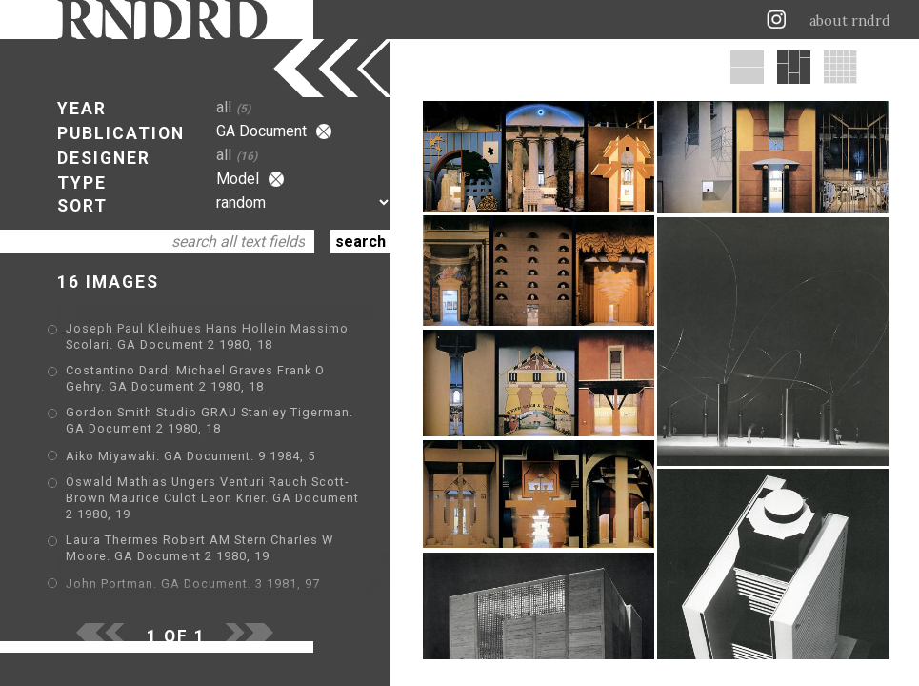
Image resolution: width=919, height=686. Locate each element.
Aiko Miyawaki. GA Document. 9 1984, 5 (190, 456)
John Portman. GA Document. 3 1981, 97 (193, 583)
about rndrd (849, 21)
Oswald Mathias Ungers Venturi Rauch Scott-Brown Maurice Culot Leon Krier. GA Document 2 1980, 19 (212, 497)
